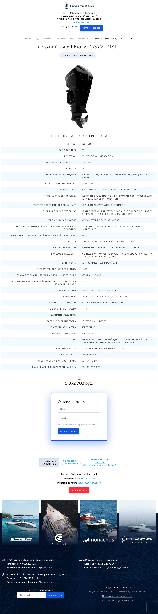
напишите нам (79, 490)
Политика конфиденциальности (117, 596)
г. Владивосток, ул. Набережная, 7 (71, 462)
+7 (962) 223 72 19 (28, 564)
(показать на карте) (45, 560)
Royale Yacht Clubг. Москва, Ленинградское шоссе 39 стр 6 (99, 462)
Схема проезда (81, 22)
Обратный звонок (91, 28)
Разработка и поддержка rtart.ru (117, 601)
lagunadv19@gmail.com (90, 483)
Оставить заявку (68, 431)
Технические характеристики (78, 55)
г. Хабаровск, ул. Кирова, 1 (49, 462)
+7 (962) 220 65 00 (68, 27)
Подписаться (55, 595)
